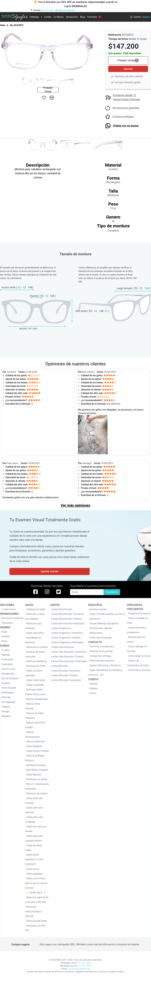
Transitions (7, 622)
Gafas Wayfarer (34, 746)
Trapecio (5, 706)
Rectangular (7, 692)
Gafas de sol (32, 869)
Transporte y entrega (100, 656)
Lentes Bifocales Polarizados (66, 680)
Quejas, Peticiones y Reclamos (105, 665)
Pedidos (93, 688)
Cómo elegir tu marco (139, 656)
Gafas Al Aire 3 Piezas (37, 751)
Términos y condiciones (101, 646)
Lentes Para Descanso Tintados (67, 656)
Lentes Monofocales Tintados (66, 618)
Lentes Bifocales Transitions (65, 670)
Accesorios (72, 16)
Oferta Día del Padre (36, 921)
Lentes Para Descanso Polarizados (69, 661)
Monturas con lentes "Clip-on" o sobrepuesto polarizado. (37, 784)
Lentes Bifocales (59, 666)
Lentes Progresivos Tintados (66, 637)
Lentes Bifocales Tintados (64, 675)
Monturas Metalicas (36, 661)
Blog (82, 16)
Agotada (128, 68)
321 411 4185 (47, 10)
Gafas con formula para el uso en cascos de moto (36, 883)
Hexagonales (8, 673)
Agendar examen (49, 571)
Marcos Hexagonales (37, 699)
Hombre (5, 636)
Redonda (6, 697)
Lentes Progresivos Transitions (67, 633)
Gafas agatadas (34, 873)
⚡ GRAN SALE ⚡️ (36, 892)
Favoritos (94, 16)
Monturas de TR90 (35, 666)
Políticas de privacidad (101, 651)
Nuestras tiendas (98, 609)
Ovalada (5, 683)
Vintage (5, 711)
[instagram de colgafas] (47, 591)
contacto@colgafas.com (79, 969)
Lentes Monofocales (61, 609)
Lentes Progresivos (61, 628)
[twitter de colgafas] (58, 591)
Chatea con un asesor (126, 125)
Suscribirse (112, 592)
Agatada (5, 654)
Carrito (92, 693)
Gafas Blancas (33, 774)
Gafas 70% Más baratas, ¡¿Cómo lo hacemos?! (107, 616)
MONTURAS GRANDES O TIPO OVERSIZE (34, 859)
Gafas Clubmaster (35, 680)
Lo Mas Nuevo (8, 609)
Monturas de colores (36, 793)
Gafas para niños (35, 633)
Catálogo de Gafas (35, 609)
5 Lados (5, 650)
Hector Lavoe (8, 669)
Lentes (47, 16)
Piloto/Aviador (8, 687)
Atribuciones (95, 633)
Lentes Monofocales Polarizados (68, 623)
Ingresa (146, 16)
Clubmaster (7, 659)
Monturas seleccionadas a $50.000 (33, 911)
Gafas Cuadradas (35, 684)
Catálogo (34, 16)
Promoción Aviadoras (12, 618)
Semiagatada (8, 702)
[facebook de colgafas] (35, 591)
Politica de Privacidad (100, 637)
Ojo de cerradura (9, 678)
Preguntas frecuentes (139, 613)
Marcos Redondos (35, 741)
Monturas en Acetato (37, 647)
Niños (4, 641)
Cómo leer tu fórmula (139, 670)
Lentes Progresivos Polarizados (67, 642)
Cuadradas (7, 664)
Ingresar (93, 683)
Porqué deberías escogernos (104, 623)
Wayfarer (6, 716)
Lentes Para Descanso (62, 647)
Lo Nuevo (59, 16)
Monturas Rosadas (36, 765)
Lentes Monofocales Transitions (67, 614)
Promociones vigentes (100, 628)
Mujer (4, 631)
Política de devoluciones (101, 660)
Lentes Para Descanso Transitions (68, 651)
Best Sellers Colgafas (37, 769)
